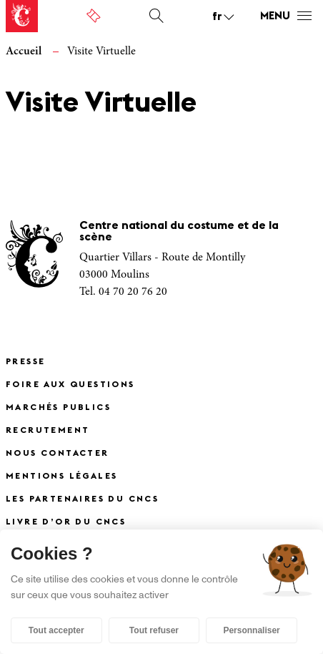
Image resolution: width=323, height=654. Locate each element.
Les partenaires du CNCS (82, 499)
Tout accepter (56, 630)
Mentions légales (61, 476)
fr (217, 17)
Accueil (23, 51)
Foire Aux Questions (70, 385)
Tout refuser (154, 630)
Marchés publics (58, 408)
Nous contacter (57, 453)
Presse (25, 362)
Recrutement (47, 430)
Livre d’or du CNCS (66, 522)
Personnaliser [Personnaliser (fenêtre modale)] (251, 630)
